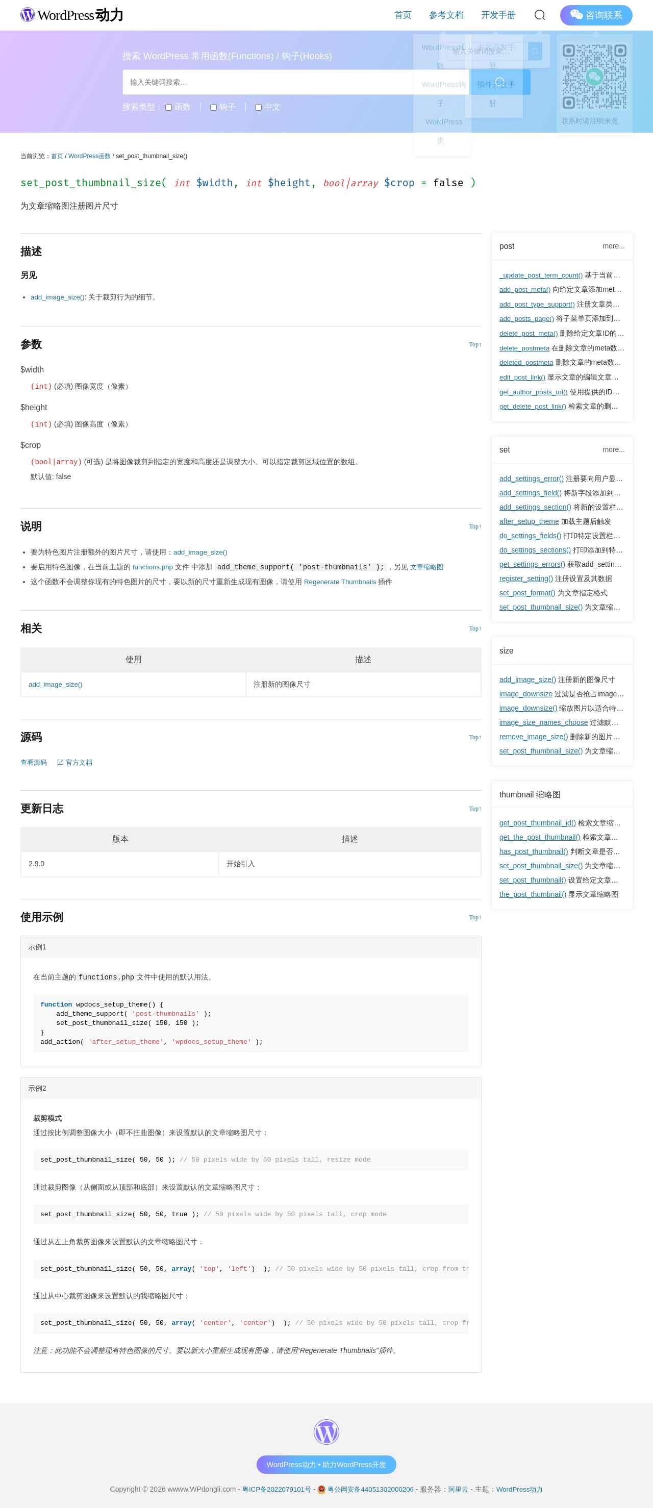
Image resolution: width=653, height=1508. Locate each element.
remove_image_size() (533, 735)
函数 (177, 107)
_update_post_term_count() (543, 275)
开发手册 (503, 15)
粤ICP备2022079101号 (271, 1487)
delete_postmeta (525, 347)
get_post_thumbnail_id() (537, 821)
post (507, 246)
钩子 (222, 107)
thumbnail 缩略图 (530, 792)
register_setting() (526, 576)
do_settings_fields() (530, 534)
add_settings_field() (530, 491)
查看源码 (34, 761)
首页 (425, 15)
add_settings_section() (535, 505)
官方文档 (78, 761)
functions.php (154, 566)
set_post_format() (527, 591)
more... (613, 246)
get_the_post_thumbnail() (540, 835)
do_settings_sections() (535, 548)
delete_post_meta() (530, 333)
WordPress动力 (525, 1487)
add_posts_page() (528, 318)
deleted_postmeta (527, 361)
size (506, 648)
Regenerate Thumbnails (342, 580)
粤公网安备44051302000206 (370, 1487)
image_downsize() (528, 706)
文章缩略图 (430, 566)
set (505, 447)
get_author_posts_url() (535, 390)
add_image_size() (527, 677)
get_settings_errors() (532, 562)
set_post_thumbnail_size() (541, 605)
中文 (267, 107)
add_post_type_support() (539, 304)
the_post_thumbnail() (533, 892)
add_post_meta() (526, 290)
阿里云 (462, 1487)
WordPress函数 (89, 156)
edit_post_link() (523, 375)
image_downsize (525, 692)
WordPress (76, 14)
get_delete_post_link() (534, 404)
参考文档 (460, 15)
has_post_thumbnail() (533, 849)
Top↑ (475, 343)
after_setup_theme (529, 519)
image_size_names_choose (543, 720)
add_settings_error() (531, 476)
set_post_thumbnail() (532, 878)
